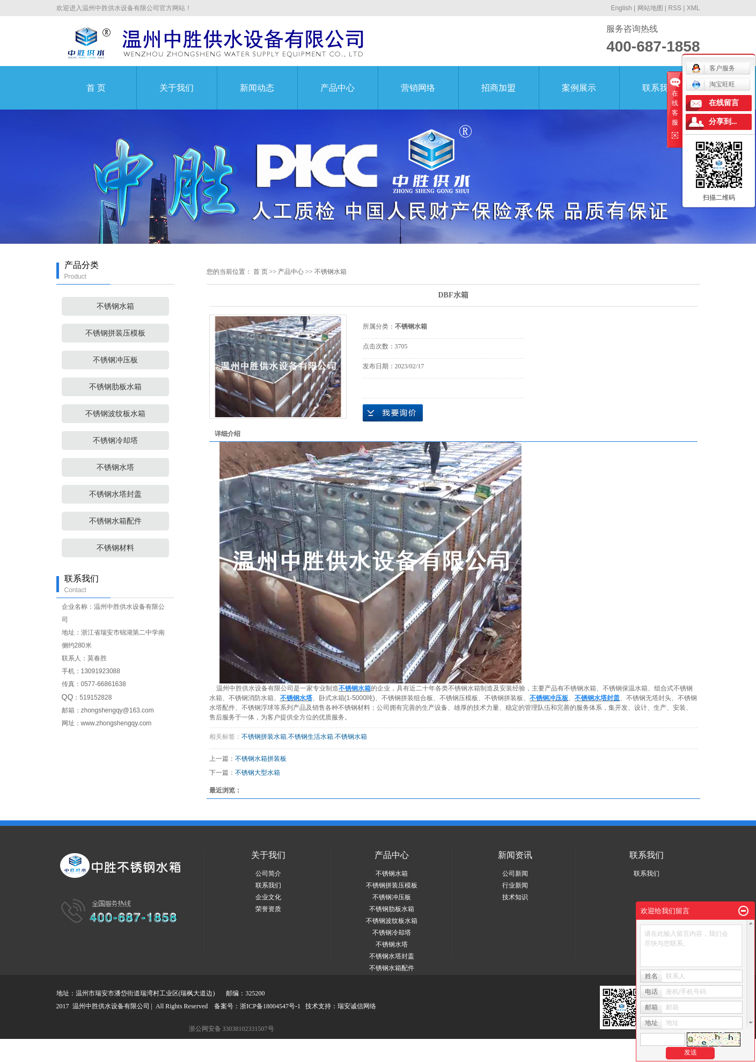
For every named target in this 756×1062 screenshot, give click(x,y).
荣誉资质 (268, 909)
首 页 (96, 87)
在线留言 (724, 103)
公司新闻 (515, 873)
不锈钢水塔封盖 (115, 494)
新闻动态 (257, 87)
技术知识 (515, 897)
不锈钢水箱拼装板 (261, 758)
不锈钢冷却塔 (115, 441)
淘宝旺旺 (713, 84)
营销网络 (418, 87)
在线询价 (393, 412)
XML (693, 8)
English (621, 8)
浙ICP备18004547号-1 (270, 1006)
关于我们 (176, 87)
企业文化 (268, 897)
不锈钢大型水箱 (257, 772)
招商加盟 (498, 87)
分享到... (723, 122)
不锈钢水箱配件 (115, 521)
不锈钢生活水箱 (310, 736)
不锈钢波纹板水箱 (115, 414)
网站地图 (650, 8)
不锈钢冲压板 (115, 360)
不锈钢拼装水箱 (264, 736)
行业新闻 (515, 885)
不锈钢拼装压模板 (115, 333)
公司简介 (268, 873)
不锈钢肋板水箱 (115, 387)
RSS (674, 8)
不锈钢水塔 (115, 467)
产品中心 (337, 87)
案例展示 (579, 87)
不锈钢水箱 (115, 306)
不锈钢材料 (115, 548)
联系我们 (659, 87)
